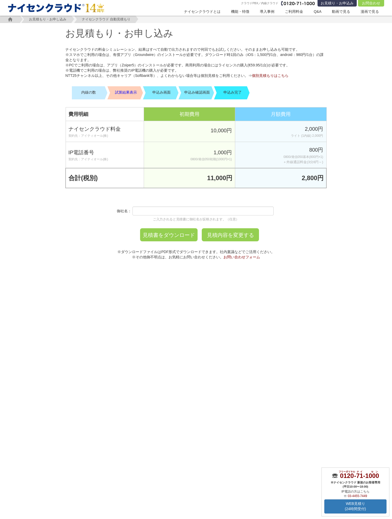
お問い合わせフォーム (241, 257)
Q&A (317, 11)
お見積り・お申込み (337, 3)
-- (359, 475)
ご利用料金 (294, 11)
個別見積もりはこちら (270, 75)
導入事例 (267, 11)
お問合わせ (371, 3)
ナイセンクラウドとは (202, 11)
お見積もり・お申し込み (48, 19)
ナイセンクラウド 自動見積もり (107, 19)
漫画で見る (370, 11)
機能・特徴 (240, 11)
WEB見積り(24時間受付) (355, 506)
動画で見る (341, 11)
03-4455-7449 (357, 496)
